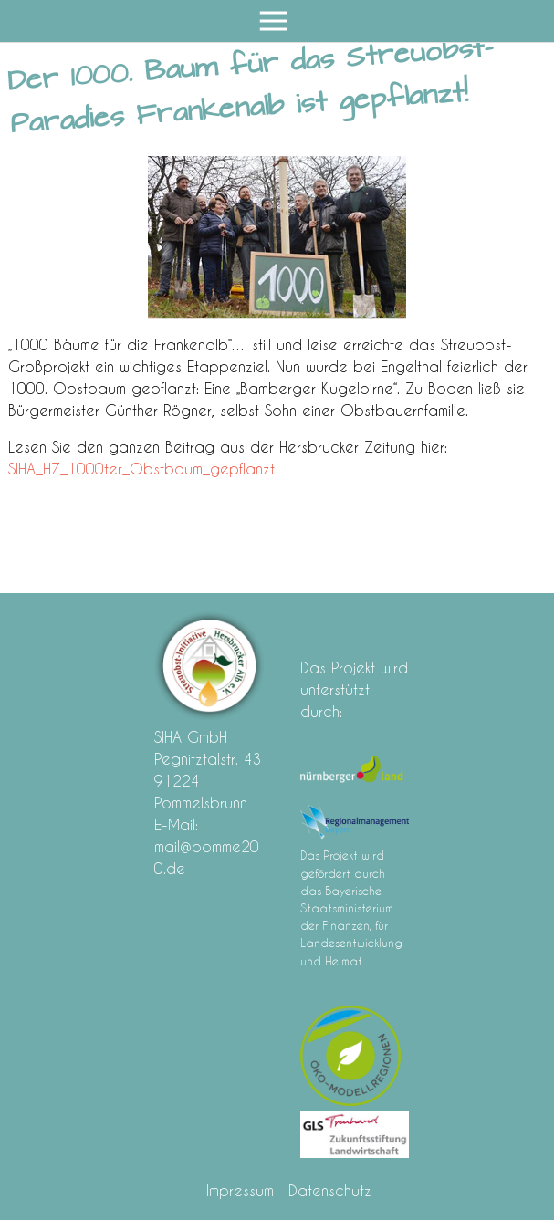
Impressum (240, 1190)
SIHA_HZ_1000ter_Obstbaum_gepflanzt (141, 468)
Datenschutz (329, 1190)
